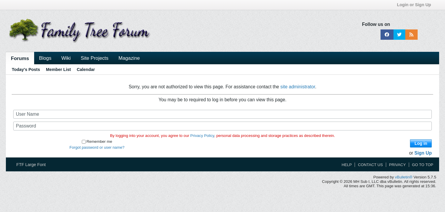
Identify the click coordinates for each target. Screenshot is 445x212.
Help (347, 165)
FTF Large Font (33, 164)
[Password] (222, 126)
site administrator (297, 86)
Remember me (97, 141)
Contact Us (370, 165)
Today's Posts (26, 69)
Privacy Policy (202, 135)
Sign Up (423, 152)
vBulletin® (404, 177)
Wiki (66, 58)
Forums (20, 58)
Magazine (129, 58)
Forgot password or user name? (96, 147)
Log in (420, 143)
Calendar (86, 69)
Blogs (45, 58)
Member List (58, 69)
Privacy (397, 165)
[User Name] (222, 114)
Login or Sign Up (416, 4)
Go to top (422, 165)
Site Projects (94, 58)
